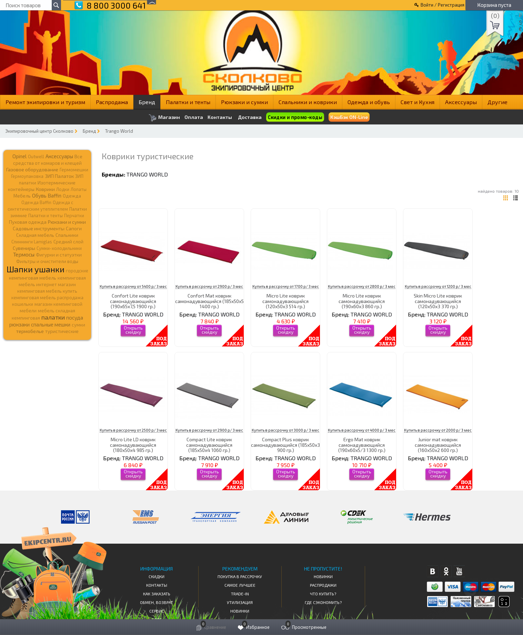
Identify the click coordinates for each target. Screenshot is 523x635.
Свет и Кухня (417, 102)
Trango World (119, 131)
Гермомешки (74, 169)
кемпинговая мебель (32, 278)
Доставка (250, 117)
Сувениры (24, 248)
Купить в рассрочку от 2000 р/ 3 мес (438, 430)
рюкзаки (19, 324)
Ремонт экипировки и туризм (45, 102)
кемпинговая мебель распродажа (47, 297)
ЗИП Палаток (59, 176)
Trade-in (240, 593)
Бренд (147, 102)
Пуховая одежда (28, 222)
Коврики (45, 189)
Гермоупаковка (27, 176)
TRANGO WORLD (147, 174)
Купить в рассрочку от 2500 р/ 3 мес (133, 430)
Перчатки (74, 215)
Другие (497, 102)
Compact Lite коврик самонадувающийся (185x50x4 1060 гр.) (209, 444)
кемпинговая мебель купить (47, 291)
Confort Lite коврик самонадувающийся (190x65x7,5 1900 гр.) (133, 301)
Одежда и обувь (369, 102)
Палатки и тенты (188, 102)
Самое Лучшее (239, 585)
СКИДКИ (156, 576)
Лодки (62, 189)
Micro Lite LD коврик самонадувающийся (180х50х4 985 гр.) (133, 444)
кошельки (22, 304)
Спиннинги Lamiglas (31, 241)
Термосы (23, 254)
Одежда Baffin (36, 202)
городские (77, 270)
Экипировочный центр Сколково (39, 131)
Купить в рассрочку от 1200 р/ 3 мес (438, 286)
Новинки (239, 610)
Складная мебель (35, 235)
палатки (53, 317)
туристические (62, 331)
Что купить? (323, 593)
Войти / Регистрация (442, 5)
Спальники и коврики (308, 102)
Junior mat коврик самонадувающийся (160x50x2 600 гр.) (438, 444)
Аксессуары (461, 102)
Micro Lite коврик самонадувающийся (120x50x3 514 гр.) (285, 301)
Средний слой (68, 241)
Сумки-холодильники (59, 248)
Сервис (156, 610)
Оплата (193, 117)
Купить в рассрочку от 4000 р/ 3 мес (361, 430)
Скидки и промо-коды (295, 117)
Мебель (22, 196)
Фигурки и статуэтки (59, 255)
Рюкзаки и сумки (244, 102)
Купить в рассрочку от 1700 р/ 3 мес (285, 286)
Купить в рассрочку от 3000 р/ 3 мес (285, 430)
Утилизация (240, 602)
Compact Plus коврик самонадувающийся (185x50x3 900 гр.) (285, 444)
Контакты (220, 117)
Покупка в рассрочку (240, 576)
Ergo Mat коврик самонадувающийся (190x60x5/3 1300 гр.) (361, 444)
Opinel (19, 156)
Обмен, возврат (156, 602)
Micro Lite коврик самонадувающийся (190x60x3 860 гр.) (362, 301)
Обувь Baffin (46, 195)
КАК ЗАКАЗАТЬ (156, 593)
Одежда (72, 196)
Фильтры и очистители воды (47, 261)
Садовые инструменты (38, 228)
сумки (78, 324)
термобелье (30, 331)
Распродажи (323, 585)
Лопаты (79, 189)
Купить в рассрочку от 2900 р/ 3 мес (209, 286)
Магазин (164, 117)
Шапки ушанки (35, 269)
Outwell (36, 156)
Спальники (67, 235)
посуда (74, 317)
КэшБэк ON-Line (349, 117)
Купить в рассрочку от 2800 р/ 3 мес (361, 286)
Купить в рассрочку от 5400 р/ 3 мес (133, 286)
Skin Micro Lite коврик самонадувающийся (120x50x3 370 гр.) (438, 301)
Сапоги (74, 228)
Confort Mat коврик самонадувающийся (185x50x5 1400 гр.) (209, 301)
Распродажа (112, 102)
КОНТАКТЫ (156, 585)
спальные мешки (50, 324)
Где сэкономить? (323, 602)
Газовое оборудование (32, 169)
